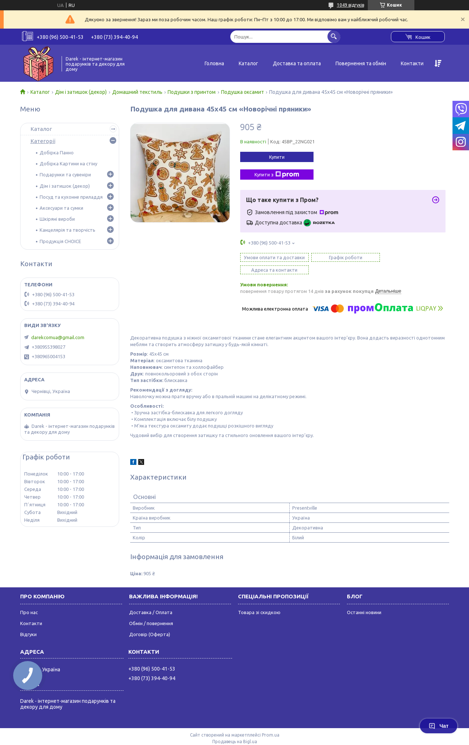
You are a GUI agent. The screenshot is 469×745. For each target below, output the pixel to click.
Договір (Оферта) (149, 621)
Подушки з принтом (192, 92)
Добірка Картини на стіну (68, 163)
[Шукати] (333, 36)
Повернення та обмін (361, 63)
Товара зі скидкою (259, 599)
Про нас (29, 599)
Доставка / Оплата (150, 599)
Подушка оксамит (242, 92)
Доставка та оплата (297, 63)
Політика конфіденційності (328, 735)
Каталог (248, 63)
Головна (214, 63)
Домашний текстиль (137, 92)
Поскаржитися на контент (267, 735)
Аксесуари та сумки (61, 207)
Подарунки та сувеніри (65, 174)
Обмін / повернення (151, 610)
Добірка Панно (57, 152)
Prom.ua (270, 722)
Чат (438, 726)
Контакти (412, 63)
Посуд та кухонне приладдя (71, 196)
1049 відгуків (350, 5)
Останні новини (364, 599)
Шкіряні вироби (57, 218)
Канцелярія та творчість (67, 229)
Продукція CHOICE (60, 241)
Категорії (42, 141)
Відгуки (28, 621)
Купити (277, 156)
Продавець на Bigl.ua (234, 729)
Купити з (276, 174)
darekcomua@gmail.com (57, 337)
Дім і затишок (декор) (81, 92)
